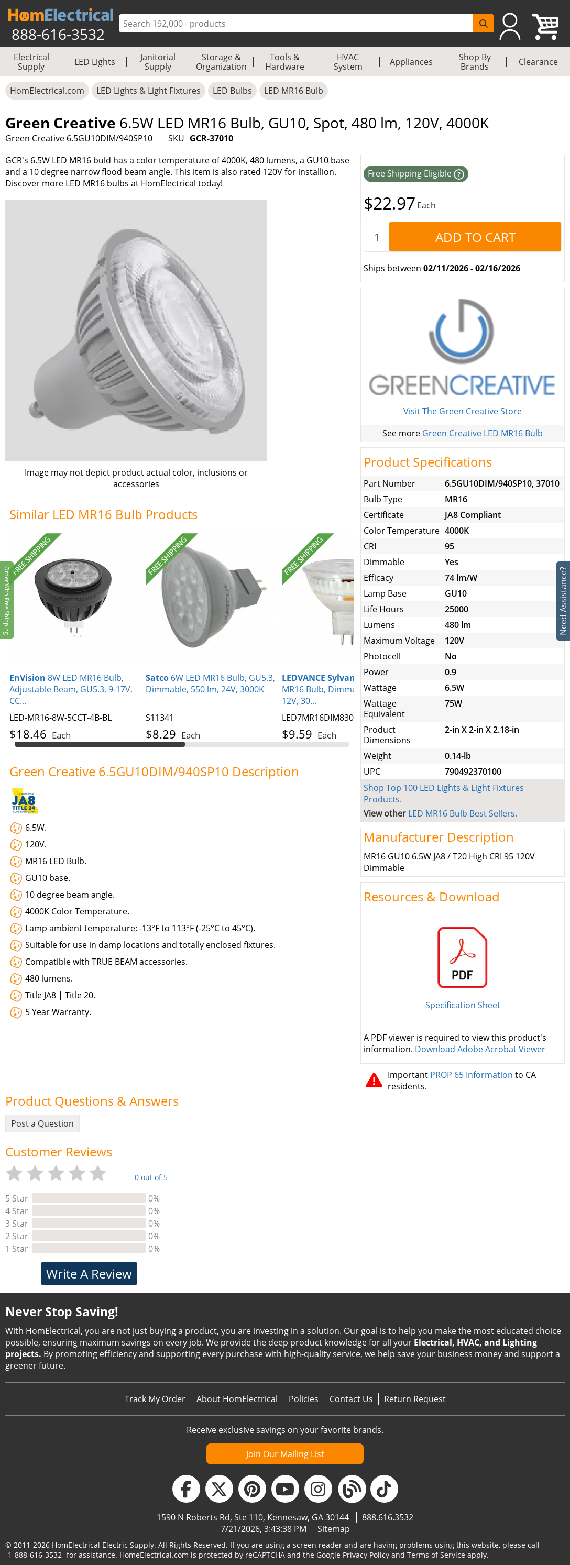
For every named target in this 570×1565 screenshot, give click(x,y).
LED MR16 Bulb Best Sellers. (462, 813)
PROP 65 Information (471, 1075)
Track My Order (155, 1399)
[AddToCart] (475, 236)
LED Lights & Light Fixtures (148, 90)
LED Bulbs (232, 90)
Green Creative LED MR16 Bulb (482, 433)
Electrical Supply (31, 61)
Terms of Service (436, 1555)
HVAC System (348, 61)
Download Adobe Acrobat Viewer (480, 1049)
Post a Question (42, 1123)
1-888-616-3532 (35, 1555)
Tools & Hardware (284, 61)
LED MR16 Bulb (293, 90)
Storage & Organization (221, 61)
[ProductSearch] (297, 23)
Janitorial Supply (158, 61)
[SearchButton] (483, 23)
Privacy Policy (366, 1555)
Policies (304, 1399)
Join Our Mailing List (285, 1454)
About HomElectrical (237, 1399)
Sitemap (333, 1529)
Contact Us (351, 1399)
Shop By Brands (475, 61)
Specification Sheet (462, 1005)
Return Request (415, 1399)
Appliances (411, 62)
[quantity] (376, 236)
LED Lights (94, 62)
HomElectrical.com (47, 90)
